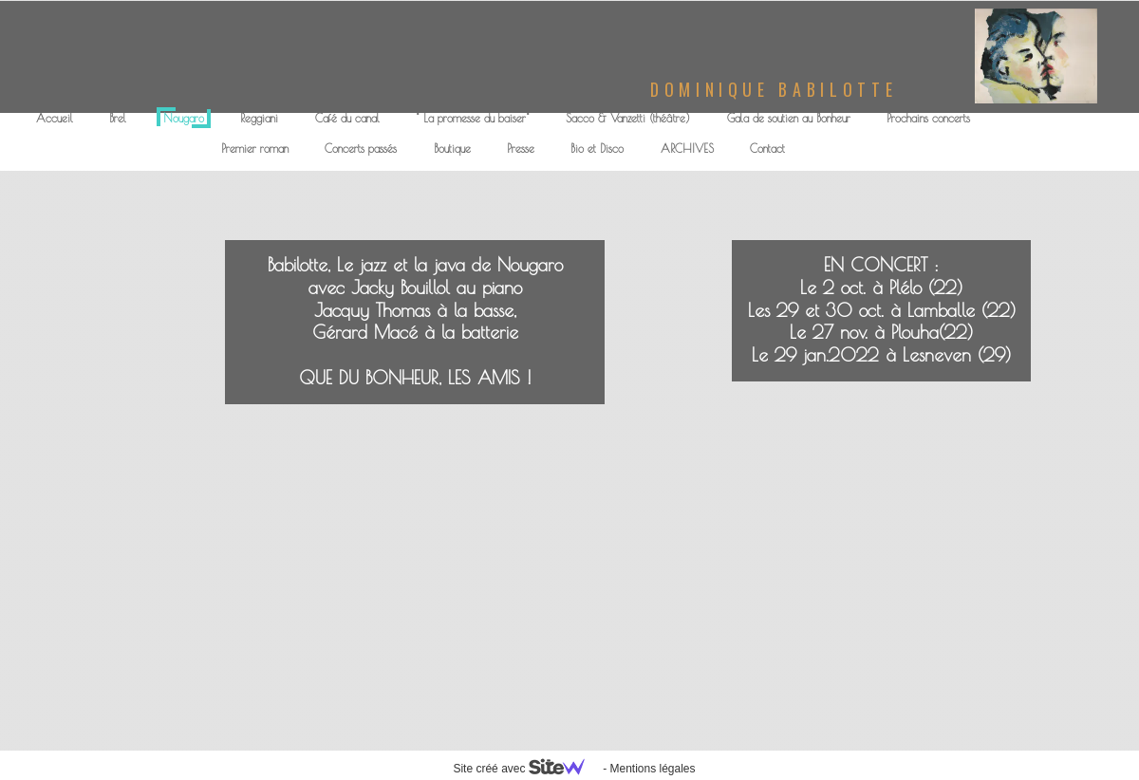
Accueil (54, 117)
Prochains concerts (928, 117)
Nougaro (183, 117)
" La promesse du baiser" (473, 117)
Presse (520, 148)
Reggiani (259, 117)
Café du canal (347, 117)
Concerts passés (361, 148)
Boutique (452, 148)
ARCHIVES (687, 148)
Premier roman (255, 148)
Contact (767, 148)
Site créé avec (526, 768)
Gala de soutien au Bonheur (788, 117)
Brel (117, 117)
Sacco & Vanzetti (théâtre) (628, 117)
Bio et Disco (597, 148)
